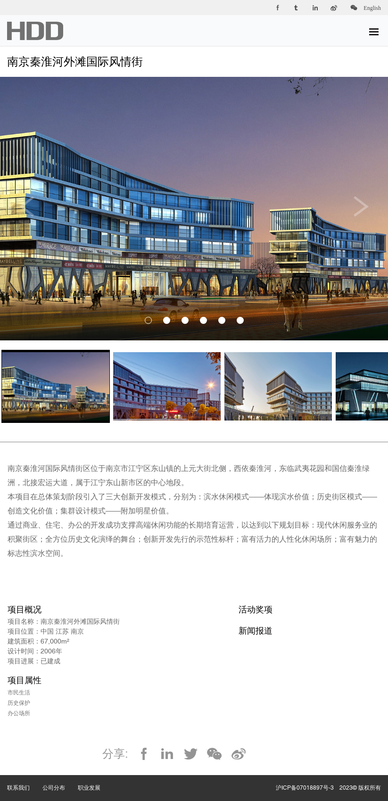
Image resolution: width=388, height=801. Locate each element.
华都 (35, 31)
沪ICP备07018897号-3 (305, 787)
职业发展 (95, 778)
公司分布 (60, 778)
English (372, 8)
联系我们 (24, 778)
